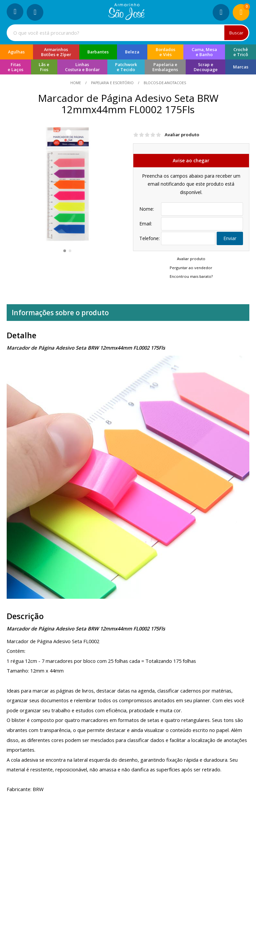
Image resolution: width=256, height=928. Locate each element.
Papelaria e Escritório (112, 82)
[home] (126, 18)
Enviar (229, 238)
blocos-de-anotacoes (164, 82)
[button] (64, 250)
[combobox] (128, 32)
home (76, 82)
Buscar (236, 33)
